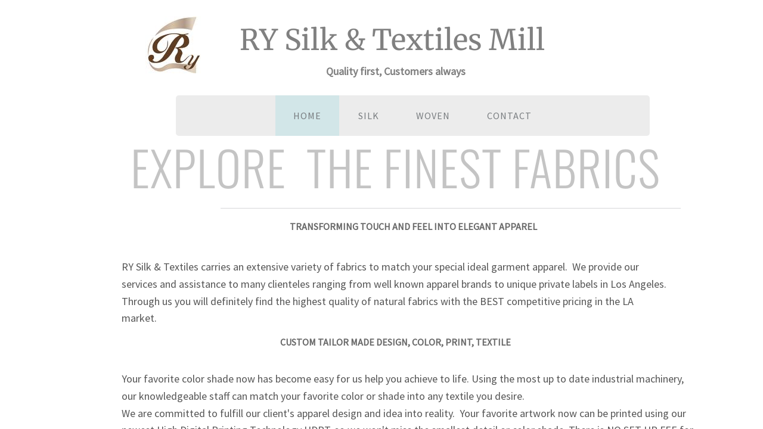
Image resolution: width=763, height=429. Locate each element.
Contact (509, 116)
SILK (368, 116)
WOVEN (433, 116)
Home (307, 116)
